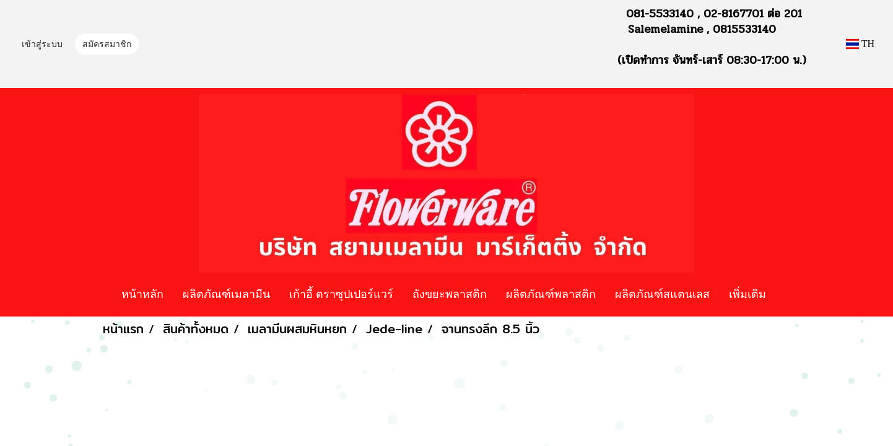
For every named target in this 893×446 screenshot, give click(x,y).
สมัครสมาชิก (106, 45)
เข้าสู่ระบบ (42, 45)
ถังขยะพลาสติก (449, 293)
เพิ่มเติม (747, 293)
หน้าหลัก (142, 293)
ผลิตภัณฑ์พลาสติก (551, 293)
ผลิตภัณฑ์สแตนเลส (662, 293)
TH (860, 43)
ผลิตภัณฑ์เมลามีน (226, 293)
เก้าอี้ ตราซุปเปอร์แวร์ (341, 293)
